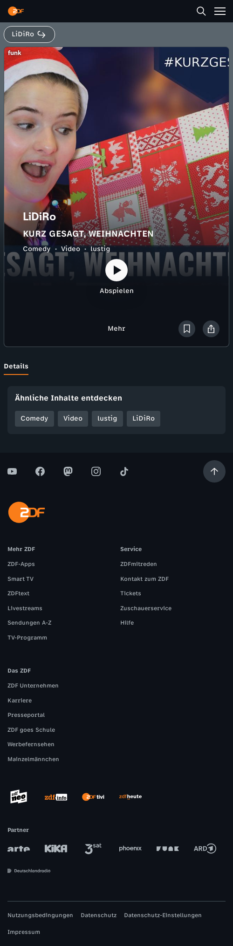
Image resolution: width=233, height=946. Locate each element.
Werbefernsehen (31, 744)
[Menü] (220, 11)
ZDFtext (18, 593)
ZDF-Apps (21, 564)
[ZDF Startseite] (15, 11)
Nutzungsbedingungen (40, 915)
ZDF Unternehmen (33, 685)
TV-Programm (27, 637)
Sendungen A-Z (29, 622)
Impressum (23, 932)
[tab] (16, 366)
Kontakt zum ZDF (144, 579)
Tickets (130, 593)
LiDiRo (143, 418)
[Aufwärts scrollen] (214, 471)
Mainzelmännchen (33, 759)
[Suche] (201, 11)
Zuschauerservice (145, 608)
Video (70, 249)
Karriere (19, 700)
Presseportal (26, 715)
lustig (100, 249)
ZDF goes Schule (31, 730)
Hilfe (127, 622)
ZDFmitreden (138, 564)
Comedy (37, 249)
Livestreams (24, 608)
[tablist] (116, 366)
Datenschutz (98, 915)
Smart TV (20, 579)
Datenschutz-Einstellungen (163, 915)
